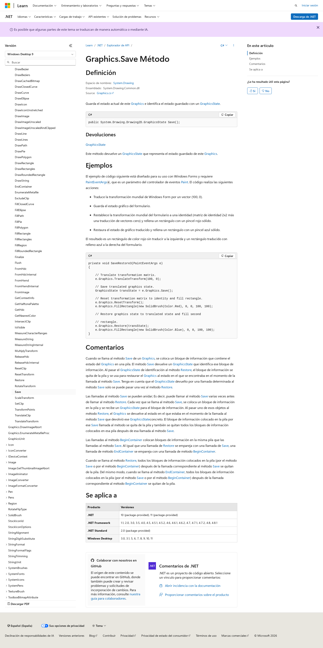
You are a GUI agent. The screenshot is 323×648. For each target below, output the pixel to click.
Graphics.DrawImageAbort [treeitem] (25, 427)
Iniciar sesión (310, 5)
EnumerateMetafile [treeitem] (27, 192)
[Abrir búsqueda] (296, 5)
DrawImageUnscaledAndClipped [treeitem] (35, 128)
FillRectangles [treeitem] (23, 239)
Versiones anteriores (71, 635)
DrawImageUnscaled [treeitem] (28, 122)
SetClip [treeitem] (19, 403)
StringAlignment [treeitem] (18, 533)
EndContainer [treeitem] (23, 186)
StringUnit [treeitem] (14, 562)
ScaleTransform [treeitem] (24, 398)
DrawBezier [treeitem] (22, 69)
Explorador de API (118, 45)
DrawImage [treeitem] (22, 116)
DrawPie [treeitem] (20, 151)
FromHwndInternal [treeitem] (27, 286)
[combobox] (40, 54)
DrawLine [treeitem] (21, 133)
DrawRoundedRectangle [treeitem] (30, 175)
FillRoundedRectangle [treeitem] (28, 251)
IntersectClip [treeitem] (23, 321)
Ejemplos (254, 58)
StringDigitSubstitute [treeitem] (21, 539)
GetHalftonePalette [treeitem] (27, 304)
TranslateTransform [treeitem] (27, 421)
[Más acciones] (233, 45)
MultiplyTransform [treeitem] (26, 351)
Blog (92, 635)
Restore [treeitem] (19, 380)
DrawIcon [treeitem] (21, 104)
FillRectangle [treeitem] (22, 233)
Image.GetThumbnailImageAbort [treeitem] (28, 468)
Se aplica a (256, 69)
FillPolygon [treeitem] (21, 227)
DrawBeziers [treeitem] (22, 75)
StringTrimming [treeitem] (18, 556)
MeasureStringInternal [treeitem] (29, 345)
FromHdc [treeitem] (21, 269)
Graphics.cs (104, 93)
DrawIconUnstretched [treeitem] (29, 110)
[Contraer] (71, 45)
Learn (89, 45)
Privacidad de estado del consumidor (164, 635)
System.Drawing (123, 83)
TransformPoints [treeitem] (25, 409)
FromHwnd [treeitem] (22, 280)
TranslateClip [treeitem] (23, 415)
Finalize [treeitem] (19, 257)
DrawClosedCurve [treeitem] (26, 87)
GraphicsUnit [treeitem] (16, 439)
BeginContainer (131, 440)
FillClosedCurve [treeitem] (24, 204)
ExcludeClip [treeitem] (22, 198)
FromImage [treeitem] (22, 292)
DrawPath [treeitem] (21, 145)
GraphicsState (210, 103)
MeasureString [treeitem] (24, 339)
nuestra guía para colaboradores (115, 596)
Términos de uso (206, 635)
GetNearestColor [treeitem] (25, 316)
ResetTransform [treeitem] (24, 374)
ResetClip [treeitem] (20, 368)
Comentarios (257, 64)
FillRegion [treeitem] (21, 245)
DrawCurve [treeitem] (22, 93)
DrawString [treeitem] (22, 180)
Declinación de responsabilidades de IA (29, 635)
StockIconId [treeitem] (15, 521)
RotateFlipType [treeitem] (17, 509)
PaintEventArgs (96, 182)
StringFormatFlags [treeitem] (19, 550)
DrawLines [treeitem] (21, 139)
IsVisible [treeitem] (20, 327)
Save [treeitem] (18, 392)
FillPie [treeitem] (18, 222)
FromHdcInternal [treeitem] (25, 274)
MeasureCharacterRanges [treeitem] (31, 333)
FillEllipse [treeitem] (20, 210)
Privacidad (127, 635)
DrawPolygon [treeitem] (23, 157)
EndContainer (123, 451)
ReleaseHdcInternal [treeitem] (27, 362)
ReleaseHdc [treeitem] (22, 356)
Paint (184, 182)
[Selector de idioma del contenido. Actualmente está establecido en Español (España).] (20, 625)
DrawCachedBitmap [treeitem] (27, 81)
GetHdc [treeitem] (20, 310)
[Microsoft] (7, 5)
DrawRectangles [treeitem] (25, 169)
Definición (256, 53)
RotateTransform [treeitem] (25, 386)
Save (128, 358)
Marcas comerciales (233, 635)
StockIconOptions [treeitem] (19, 527)
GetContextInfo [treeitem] (24, 298)
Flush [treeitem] (18, 263)
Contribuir (109, 635)
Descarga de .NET (304, 17)
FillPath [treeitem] (19, 216)
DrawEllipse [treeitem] (22, 98)
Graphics (137, 103)
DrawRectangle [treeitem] (24, 163)
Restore (186, 370)
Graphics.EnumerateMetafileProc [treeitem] (28, 433)
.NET (100, 45)
